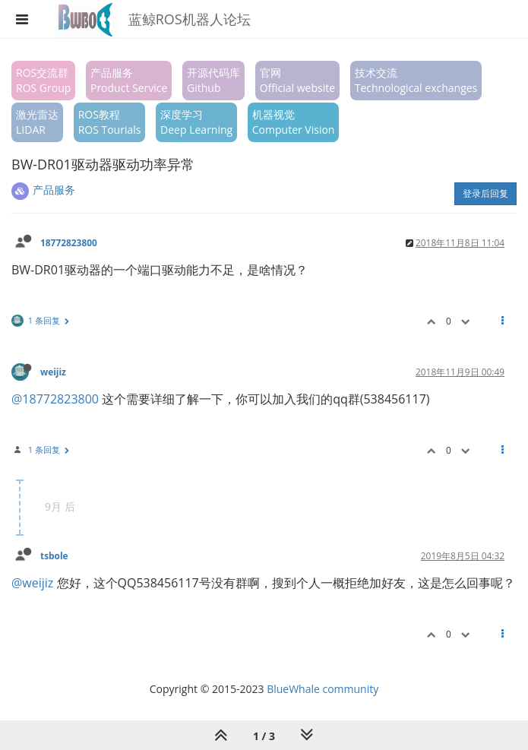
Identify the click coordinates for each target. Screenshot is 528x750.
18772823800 (68, 242)
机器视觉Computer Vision (293, 122)
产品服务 (54, 189)
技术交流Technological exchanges (416, 80)
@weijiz (32, 582)
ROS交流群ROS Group (43, 80)
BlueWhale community (322, 689)
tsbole (54, 555)
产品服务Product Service (128, 80)
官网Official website (297, 80)
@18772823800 (55, 399)
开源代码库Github (213, 80)
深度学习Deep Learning (196, 122)
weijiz (53, 372)
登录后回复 (485, 193)
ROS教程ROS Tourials (109, 122)
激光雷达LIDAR (37, 122)
